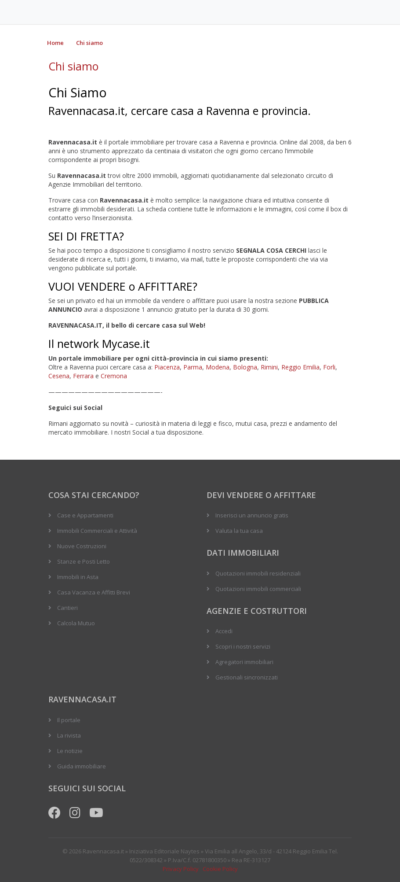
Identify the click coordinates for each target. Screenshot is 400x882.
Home (55, 43)
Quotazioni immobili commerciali (258, 589)
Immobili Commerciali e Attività (97, 531)
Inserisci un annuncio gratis (251, 515)
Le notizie (70, 751)
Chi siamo (89, 43)
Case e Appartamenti (85, 515)
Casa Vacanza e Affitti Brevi (93, 592)
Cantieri (67, 608)
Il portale (68, 720)
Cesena (58, 376)
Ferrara (83, 376)
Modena (217, 367)
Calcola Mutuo (76, 623)
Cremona (114, 376)
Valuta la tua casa (239, 531)
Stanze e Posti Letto (83, 561)
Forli (329, 367)
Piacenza (167, 367)
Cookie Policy (220, 869)
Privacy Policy (181, 869)
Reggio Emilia (300, 367)
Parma (192, 367)
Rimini (269, 367)
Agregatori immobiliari (244, 662)
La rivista (69, 735)
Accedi (224, 631)
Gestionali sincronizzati (246, 677)
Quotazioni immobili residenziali (258, 573)
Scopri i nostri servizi (242, 646)
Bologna (245, 367)
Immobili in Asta (77, 577)
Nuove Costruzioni (81, 546)
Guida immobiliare (81, 766)
